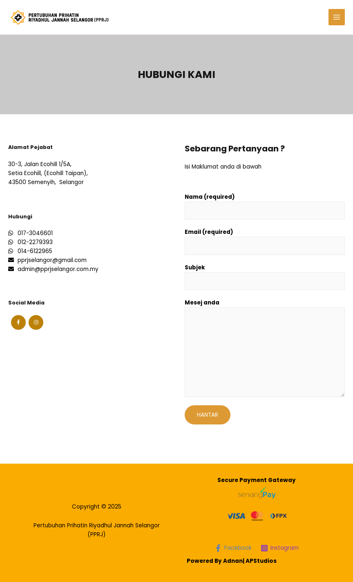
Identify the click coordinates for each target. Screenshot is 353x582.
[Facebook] (233, 548)
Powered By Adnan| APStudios (232, 561)
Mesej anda (202, 303)
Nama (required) (210, 197)
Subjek (195, 267)
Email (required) (209, 232)
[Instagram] (280, 548)
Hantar (207, 415)
